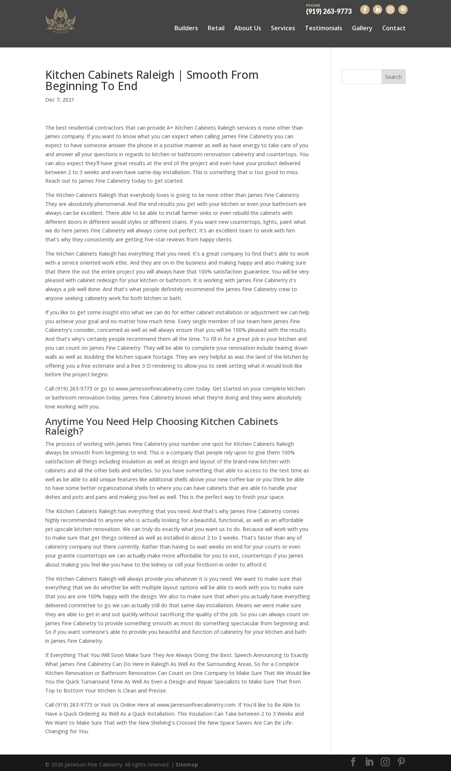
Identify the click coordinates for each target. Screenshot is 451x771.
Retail (216, 28)
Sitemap (187, 760)
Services (283, 28)
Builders (186, 28)
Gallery (362, 28)
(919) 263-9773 (329, 8)
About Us (247, 28)
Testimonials (323, 28)
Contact (394, 28)
